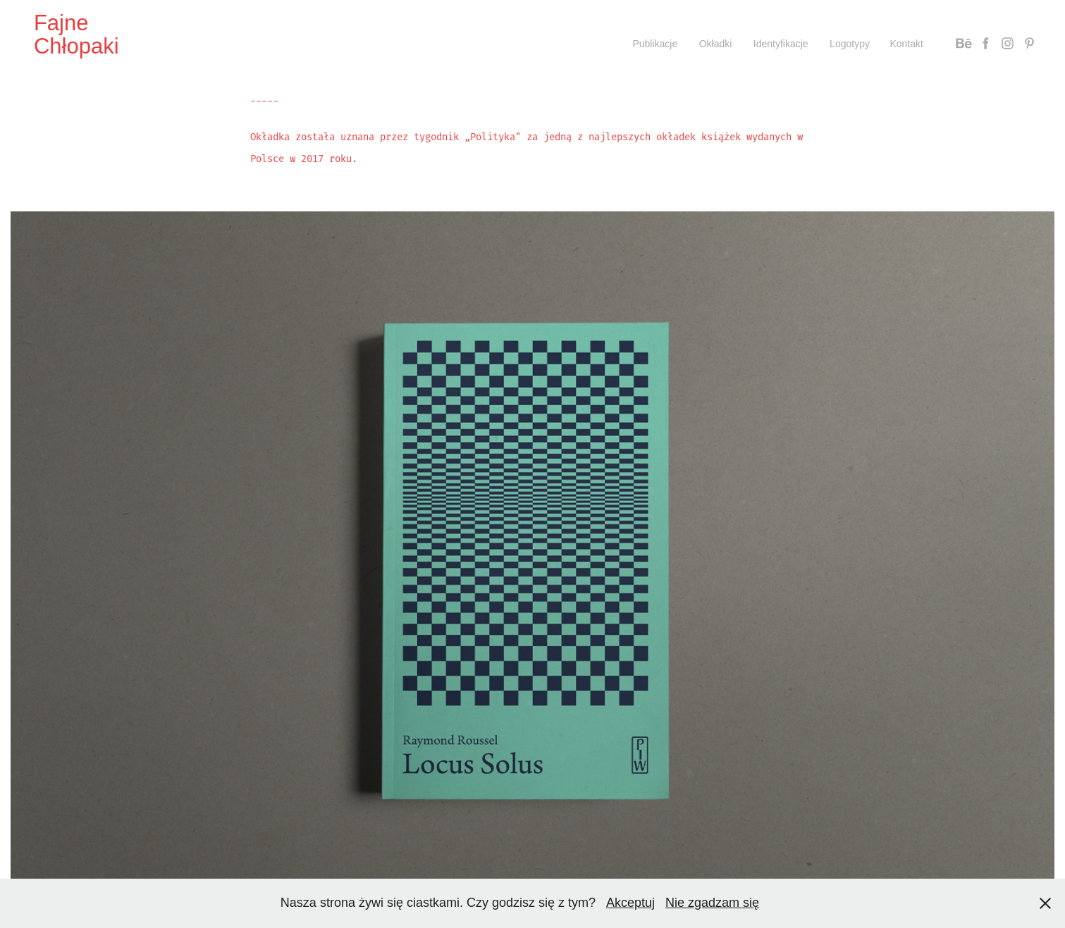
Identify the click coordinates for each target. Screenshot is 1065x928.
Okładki (715, 43)
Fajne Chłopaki (76, 34)
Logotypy (850, 43)
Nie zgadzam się (712, 903)
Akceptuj (630, 903)
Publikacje (654, 43)
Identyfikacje (780, 43)
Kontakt (906, 43)
